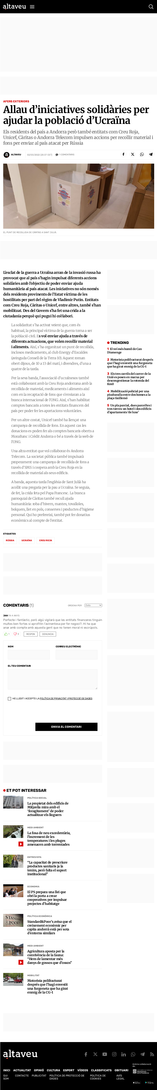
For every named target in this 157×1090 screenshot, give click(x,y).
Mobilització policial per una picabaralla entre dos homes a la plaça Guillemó (128, 394)
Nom (10, 646)
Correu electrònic (68, 646)
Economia (33, 886)
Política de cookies (98, 1077)
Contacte (22, 1075)
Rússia (10, 540)
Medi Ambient (35, 827)
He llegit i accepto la (50, 698)
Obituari (121, 1070)
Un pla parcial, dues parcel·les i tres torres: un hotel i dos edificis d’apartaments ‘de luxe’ (129, 409)
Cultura (53, 1070)
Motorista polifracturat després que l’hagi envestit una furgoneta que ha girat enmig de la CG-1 (47, 986)
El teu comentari (19, 665)
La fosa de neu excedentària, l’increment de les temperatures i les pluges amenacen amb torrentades (48, 839)
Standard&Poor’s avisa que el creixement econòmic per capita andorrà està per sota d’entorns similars (49, 927)
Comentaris (66, 154)
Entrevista (34, 857)
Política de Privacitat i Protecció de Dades (66, 698)
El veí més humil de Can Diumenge (124, 350)
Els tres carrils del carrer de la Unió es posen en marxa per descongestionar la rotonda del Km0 (129, 379)
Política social (37, 798)
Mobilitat (33, 975)
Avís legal (120, 1077)
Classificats (101, 1070)
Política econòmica (39, 916)
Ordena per (75, 605)
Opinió (39, 1070)
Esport (68, 1070)
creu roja (45, 540)
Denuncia (47, 634)
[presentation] (38, 715)
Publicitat (39, 1075)
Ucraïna (27, 540)
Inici (6, 1070)
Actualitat (22, 1070)
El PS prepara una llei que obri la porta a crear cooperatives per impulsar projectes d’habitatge (47, 898)
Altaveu (16, 154)
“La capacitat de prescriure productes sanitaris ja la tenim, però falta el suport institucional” (47, 868)
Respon (30, 634)
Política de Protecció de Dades (66, 1077)
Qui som (6, 1077)
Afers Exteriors (16, 101)
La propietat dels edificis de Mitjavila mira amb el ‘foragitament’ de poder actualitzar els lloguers (48, 809)
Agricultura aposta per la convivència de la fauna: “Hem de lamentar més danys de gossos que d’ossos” (49, 957)
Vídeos (82, 1070)
